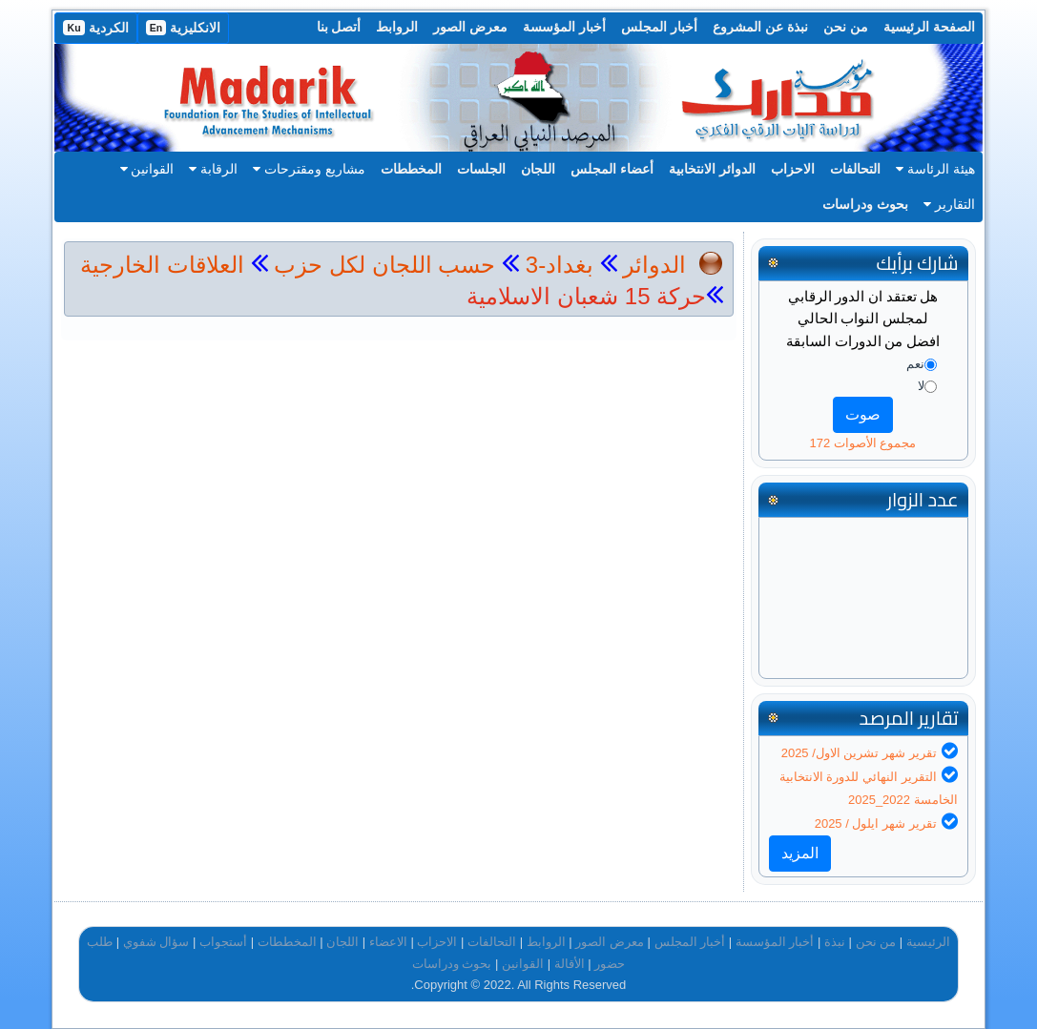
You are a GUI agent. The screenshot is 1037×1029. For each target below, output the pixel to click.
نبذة (834, 942)
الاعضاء (388, 942)
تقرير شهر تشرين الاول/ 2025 (859, 753)
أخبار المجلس (659, 26)
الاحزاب (793, 168)
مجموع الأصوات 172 (862, 443)
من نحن (845, 26)
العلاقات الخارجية (162, 265)
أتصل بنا (339, 26)
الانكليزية (183, 27)
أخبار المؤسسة (564, 26)
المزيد (800, 853)
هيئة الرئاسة (935, 168)
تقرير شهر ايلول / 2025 (876, 823)
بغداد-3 (556, 265)
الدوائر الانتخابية (712, 168)
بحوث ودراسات (865, 204)
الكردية (95, 27)
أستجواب (223, 942)
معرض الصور (470, 26)
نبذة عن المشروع (760, 26)
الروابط (397, 26)
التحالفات (855, 168)
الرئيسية (928, 942)
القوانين (147, 168)
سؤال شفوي (156, 942)
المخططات (411, 168)
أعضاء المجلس (611, 168)
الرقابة (213, 168)
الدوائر (654, 265)
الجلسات (481, 168)
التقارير (949, 204)
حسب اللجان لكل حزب (384, 265)
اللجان (538, 168)
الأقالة (569, 964)
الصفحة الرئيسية (929, 26)
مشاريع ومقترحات (309, 168)
